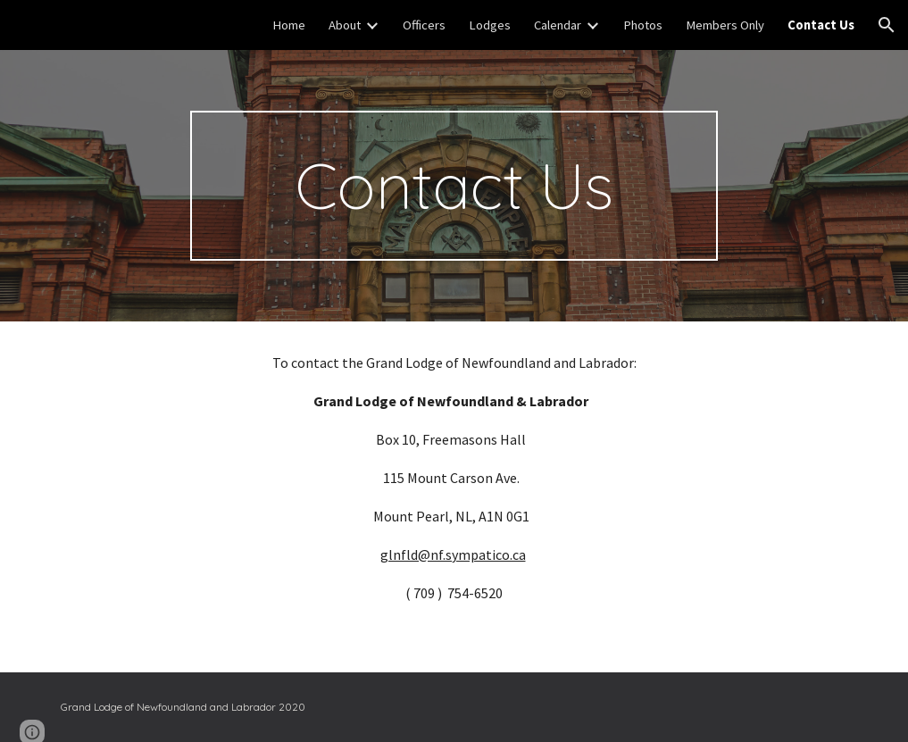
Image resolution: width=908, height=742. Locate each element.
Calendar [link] (557, 25)
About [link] (345, 25)
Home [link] (288, 25)
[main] (454, 186)
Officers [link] (424, 25)
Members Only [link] (725, 25)
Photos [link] (642, 25)
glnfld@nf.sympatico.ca (453, 554)
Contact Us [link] (820, 25)
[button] (886, 25)
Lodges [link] (490, 25)
